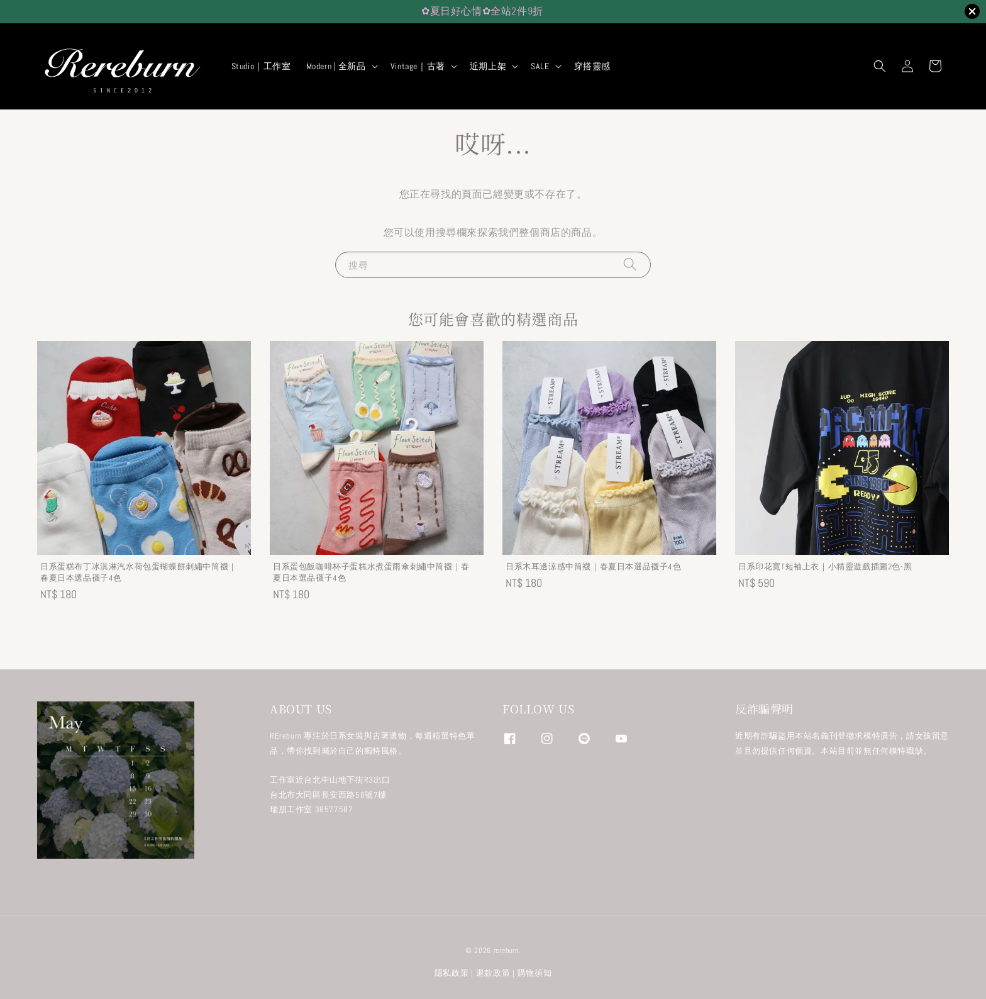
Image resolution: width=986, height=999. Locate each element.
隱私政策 (452, 973)
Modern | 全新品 (336, 66)
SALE (540, 66)
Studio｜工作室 (261, 66)
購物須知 (535, 973)
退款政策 (493, 973)
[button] (880, 66)
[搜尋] (630, 264)
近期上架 (488, 66)
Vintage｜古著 (418, 66)
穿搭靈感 (592, 66)
